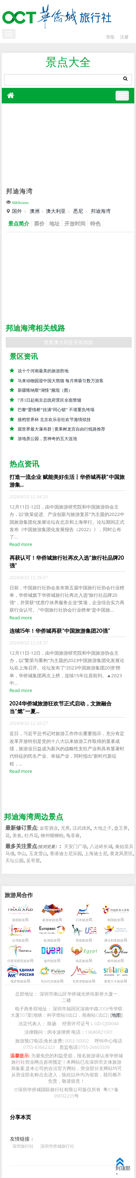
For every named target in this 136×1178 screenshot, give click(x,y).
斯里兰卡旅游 (113, 982)
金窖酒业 (49, 828)
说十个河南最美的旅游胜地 (43, 370)
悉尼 (78, 211)
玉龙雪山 (38, 854)
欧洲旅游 (50, 941)
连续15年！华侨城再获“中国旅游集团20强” (60, 630)
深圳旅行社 (23, 1146)
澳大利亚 (56, 211)
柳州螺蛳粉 (52, 835)
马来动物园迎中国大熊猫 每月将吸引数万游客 (61, 380)
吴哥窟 (33, 861)
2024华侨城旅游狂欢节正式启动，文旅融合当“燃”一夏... (61, 707)
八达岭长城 (101, 846)
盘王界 (121, 828)
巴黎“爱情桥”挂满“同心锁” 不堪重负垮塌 (56, 409)
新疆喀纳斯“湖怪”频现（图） (45, 390)
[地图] (116, 1015)
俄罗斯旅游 (18, 982)
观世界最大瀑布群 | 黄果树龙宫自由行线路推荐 (62, 429)
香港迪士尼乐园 (66, 854)
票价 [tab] (39, 223)
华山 (21, 854)
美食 (17, 835)
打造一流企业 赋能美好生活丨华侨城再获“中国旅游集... (67, 481)
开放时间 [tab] (74, 223)
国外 (17, 211)
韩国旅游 (113, 920)
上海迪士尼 (95, 854)
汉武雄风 (81, 828)
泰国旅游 (18, 920)
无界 (65, 828)
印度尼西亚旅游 (18, 961)
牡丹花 (31, 835)
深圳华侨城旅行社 (57, 1146)
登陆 (109, 37)
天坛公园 (14, 861)
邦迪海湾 (101, 211)
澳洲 (35, 211)
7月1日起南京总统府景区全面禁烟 (49, 400)
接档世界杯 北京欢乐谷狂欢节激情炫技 (54, 419)
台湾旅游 (18, 941)
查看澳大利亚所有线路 (68, 342)
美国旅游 (82, 941)
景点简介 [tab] (18, 223)
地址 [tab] (54, 223)
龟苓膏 (73, 835)
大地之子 (102, 828)
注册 (124, 37)
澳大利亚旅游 (113, 941)
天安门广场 (75, 846)
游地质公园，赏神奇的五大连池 (47, 439)
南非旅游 (113, 961)
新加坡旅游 (50, 920)
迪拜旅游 (50, 961)
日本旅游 (82, 920)
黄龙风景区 (121, 854)
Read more (21, 545)
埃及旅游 (82, 961)
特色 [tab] (95, 223)
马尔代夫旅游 (50, 982)
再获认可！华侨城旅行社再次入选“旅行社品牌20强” (67, 561)
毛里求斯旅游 (81, 982)
